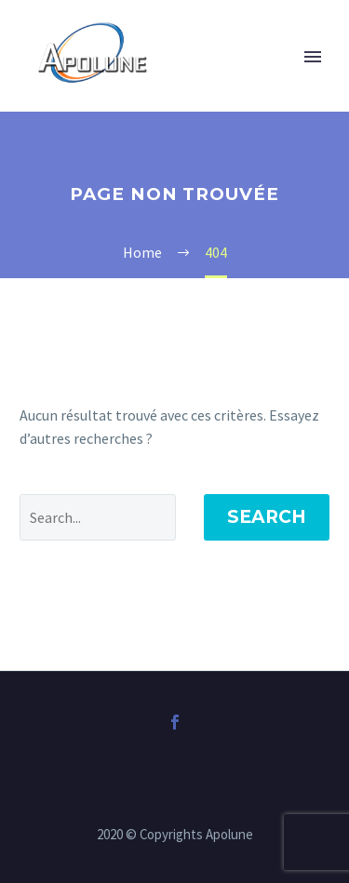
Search (266, 517)
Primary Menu (312, 56)
